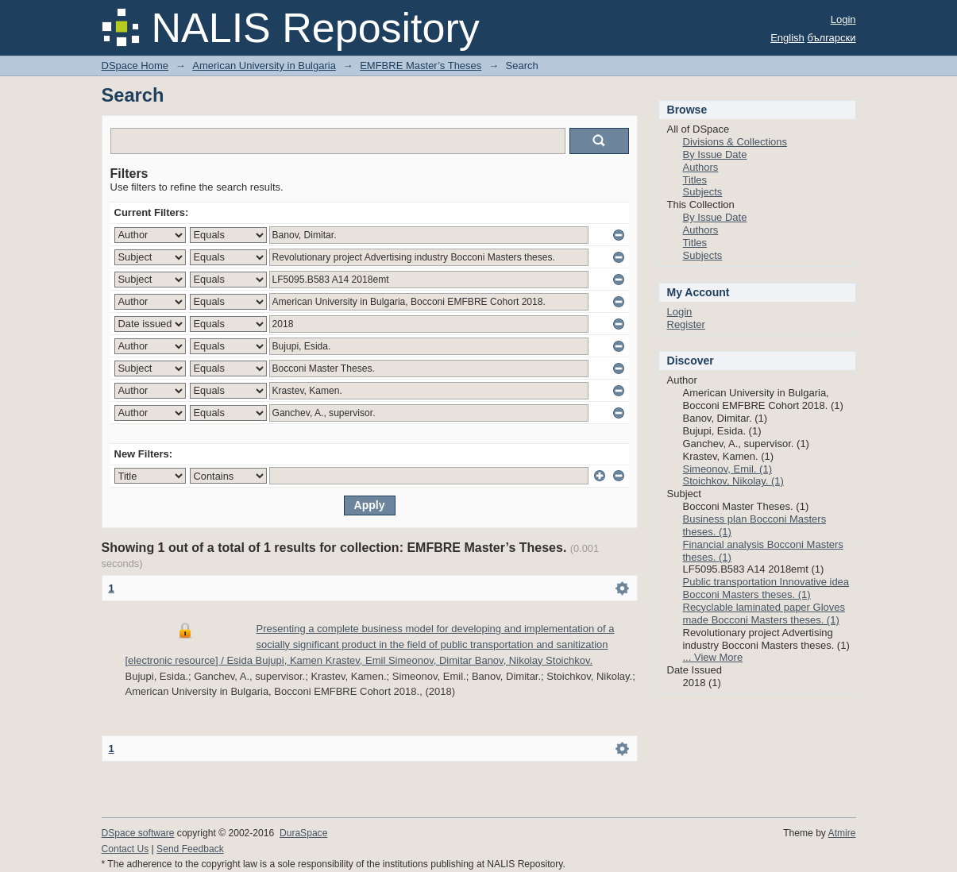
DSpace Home (135, 65)
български (831, 38)
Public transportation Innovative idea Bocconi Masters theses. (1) (766, 588)
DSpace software (138, 833)
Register (686, 324)
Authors (701, 167)
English (787, 38)
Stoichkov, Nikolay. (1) (733, 481)
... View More (713, 657)
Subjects (703, 192)
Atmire (842, 833)
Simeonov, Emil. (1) (727, 469)
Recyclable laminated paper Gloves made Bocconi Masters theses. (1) (764, 613)
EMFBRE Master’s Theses (420, 65)
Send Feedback (190, 849)
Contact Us (125, 849)
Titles (695, 180)
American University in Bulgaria (264, 65)
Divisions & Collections (735, 142)
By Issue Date (715, 154)
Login (843, 19)
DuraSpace (303, 833)
